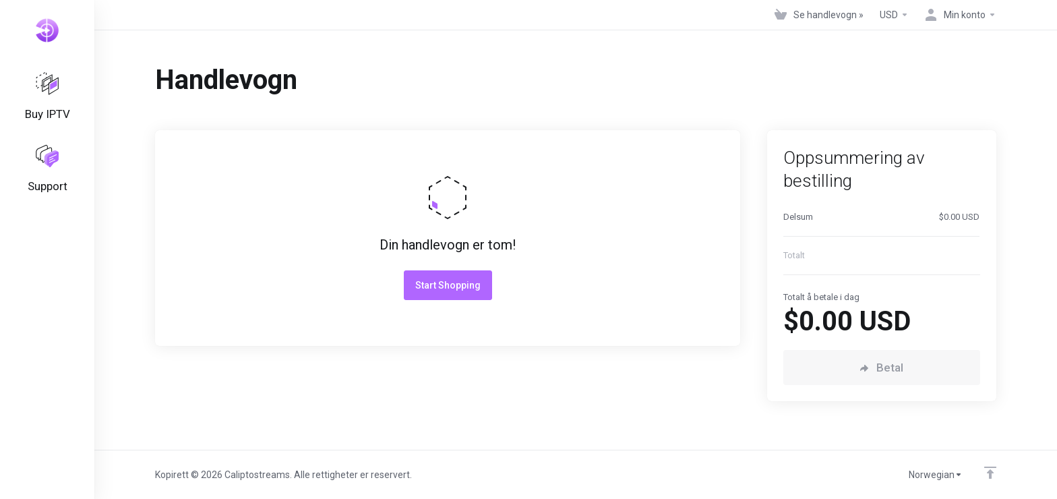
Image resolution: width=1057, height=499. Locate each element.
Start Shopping (448, 285)
